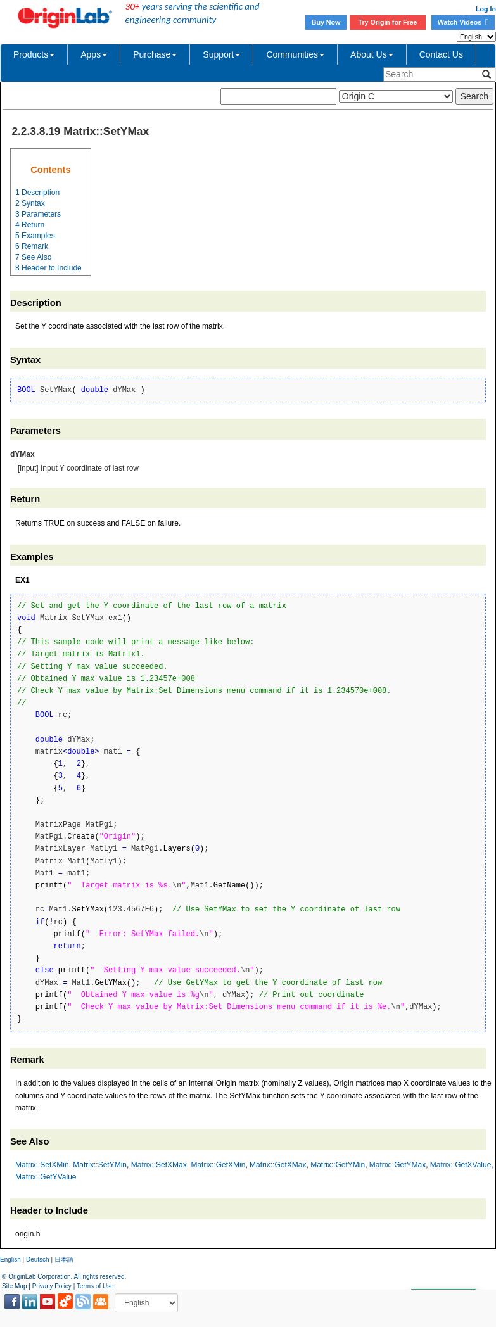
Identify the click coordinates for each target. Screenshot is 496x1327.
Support (221, 54)
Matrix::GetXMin (218, 1164)
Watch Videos (463, 22)
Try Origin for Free (388, 22)
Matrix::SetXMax (159, 1164)
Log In (486, 9)
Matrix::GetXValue (460, 1164)
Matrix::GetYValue (45, 1176)
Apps (93, 54)
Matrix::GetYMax (397, 1164)
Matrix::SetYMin (100, 1164)
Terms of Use (95, 1286)
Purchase (155, 54)
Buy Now (326, 22)
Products (33, 54)
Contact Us (441, 54)
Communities (295, 54)
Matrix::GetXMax (278, 1164)
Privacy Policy (52, 1286)
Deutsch (37, 1259)
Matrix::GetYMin (337, 1164)
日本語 (63, 1259)
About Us (371, 54)
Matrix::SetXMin (42, 1164)
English (10, 1259)
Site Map (14, 1286)
